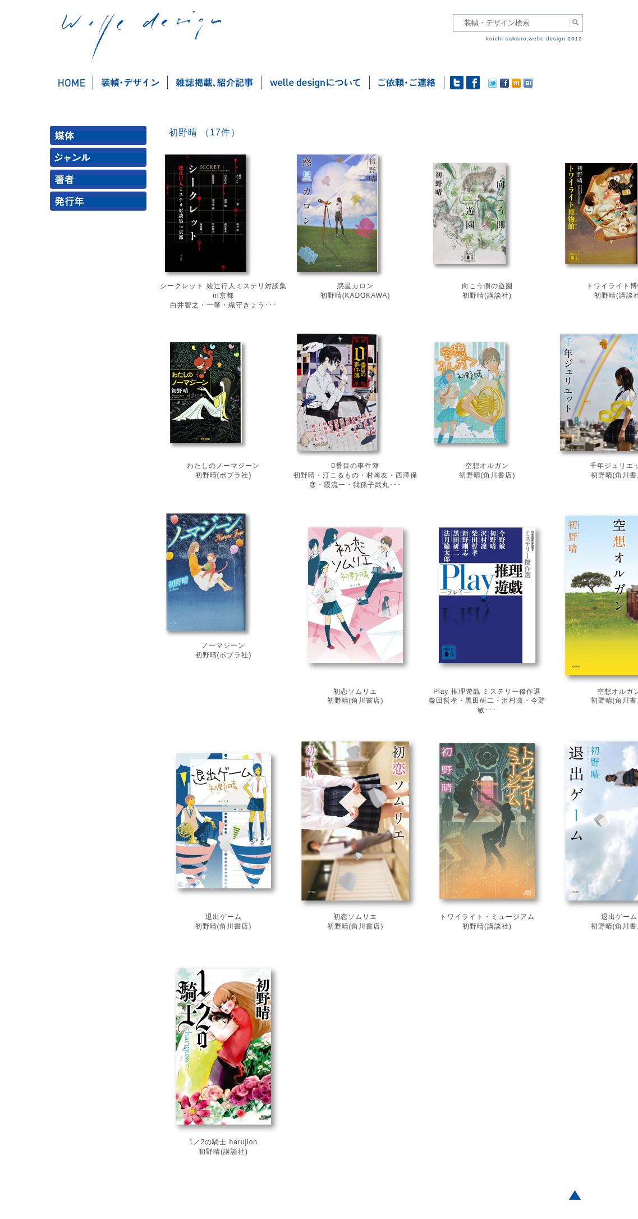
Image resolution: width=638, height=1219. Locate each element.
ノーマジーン (223, 645)
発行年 (100, 204)
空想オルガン (487, 466)
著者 (100, 182)
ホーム (71, 82)
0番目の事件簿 (355, 466)
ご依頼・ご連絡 (407, 82)
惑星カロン (355, 286)
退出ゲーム (223, 917)
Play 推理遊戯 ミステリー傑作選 (487, 691)
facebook (473, 82)
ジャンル (100, 160)
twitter (456, 82)
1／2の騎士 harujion (223, 1142)
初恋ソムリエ (355, 691)
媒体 (100, 138)
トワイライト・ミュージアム (487, 917)
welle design (141, 38)
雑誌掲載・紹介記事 (214, 82)
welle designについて (315, 82)
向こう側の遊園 (487, 286)
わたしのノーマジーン (223, 466)
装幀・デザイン (130, 82)
